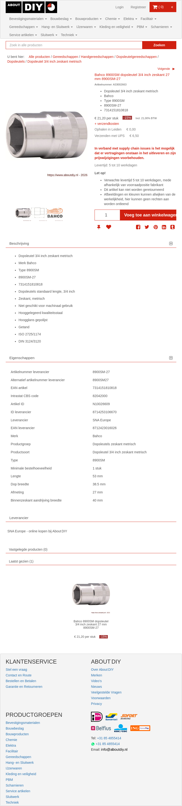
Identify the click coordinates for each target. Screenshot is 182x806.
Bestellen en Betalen (21, 681)
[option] (23, 213)
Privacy (96, 704)
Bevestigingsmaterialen (28, 19)
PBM (142, 27)
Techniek (69, 35)
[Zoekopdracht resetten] (133, 45)
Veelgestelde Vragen (106, 692)
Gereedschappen (23, 27)
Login (119, 7)
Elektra (130, 19)
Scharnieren (161, 27)
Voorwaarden (101, 698)
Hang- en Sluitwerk (57, 27)
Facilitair (148, 19)
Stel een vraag (16, 669)
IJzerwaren (86, 27)
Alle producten (39, 57)
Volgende (164, 68)
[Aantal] (107, 215)
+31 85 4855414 (109, 738)
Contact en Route (19, 675)
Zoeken (159, 45)
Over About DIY (102, 669)
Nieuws (96, 687)
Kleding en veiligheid (116, 27)
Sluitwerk (49, 35)
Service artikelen (23, 35)
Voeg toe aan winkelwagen (150, 215)
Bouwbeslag (61, 19)
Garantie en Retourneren (24, 687)
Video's (96, 681)
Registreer (138, 7)
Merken (96, 675)
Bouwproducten (88, 19)
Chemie (112, 19)
